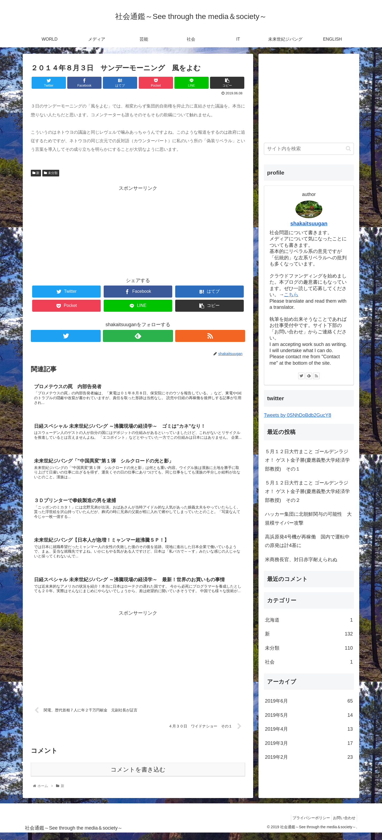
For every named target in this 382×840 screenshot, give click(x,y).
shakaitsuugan (309, 223)
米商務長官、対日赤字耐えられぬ (301, 559)
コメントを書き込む (138, 776)
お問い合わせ (343, 825)
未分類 (50, 173)
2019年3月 (309, 743)
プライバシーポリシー (307, 825)
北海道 (309, 620)
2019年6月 (309, 701)
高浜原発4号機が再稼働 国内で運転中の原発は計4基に (307, 541)
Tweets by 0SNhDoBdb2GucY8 (297, 415)
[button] (348, 148)
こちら (291, 294)
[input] (309, 149)
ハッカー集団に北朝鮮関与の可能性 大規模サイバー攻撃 (308, 518)
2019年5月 (309, 715)
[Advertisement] (138, 230)
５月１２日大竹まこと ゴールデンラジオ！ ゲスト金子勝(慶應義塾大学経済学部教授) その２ (307, 491)
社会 (309, 662)
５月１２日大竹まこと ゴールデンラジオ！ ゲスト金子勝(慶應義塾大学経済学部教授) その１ (307, 460)
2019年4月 (309, 729)
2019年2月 (309, 757)
